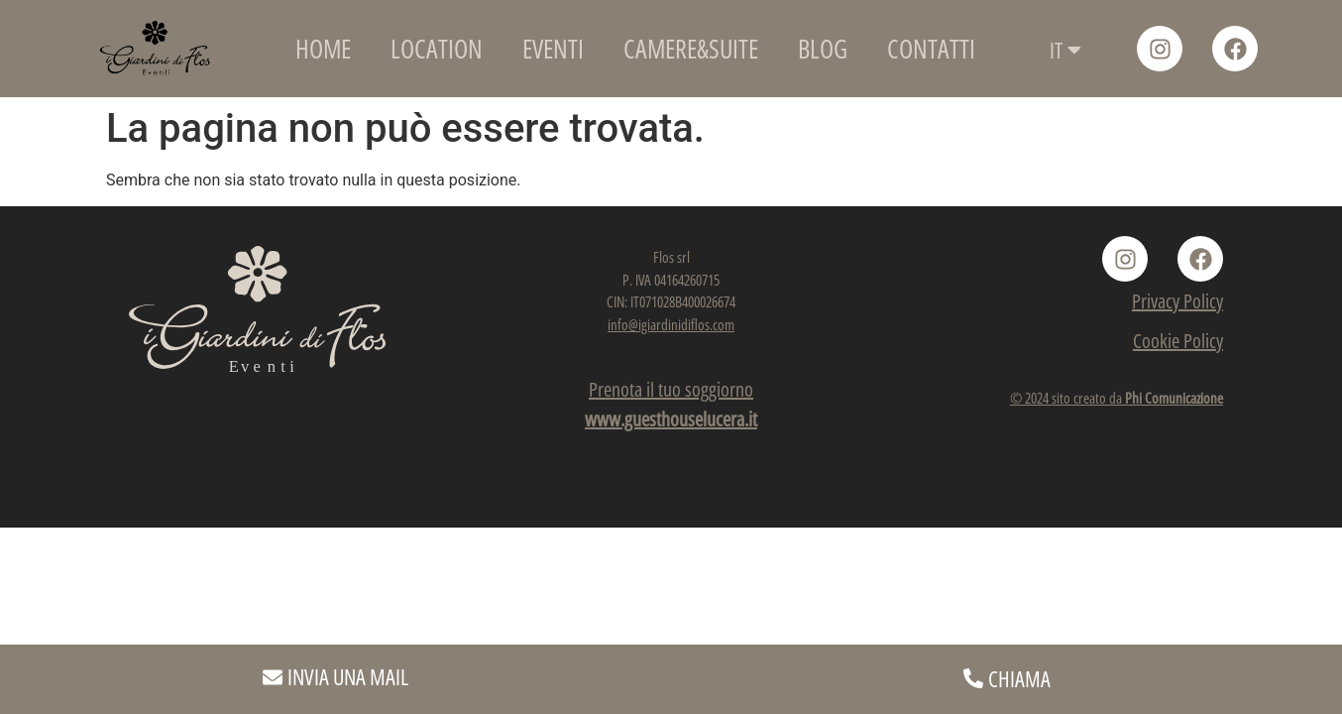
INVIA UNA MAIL (347, 676)
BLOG (822, 48)
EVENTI (553, 48)
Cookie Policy (1178, 340)
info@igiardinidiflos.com (671, 324)
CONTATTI (931, 48)
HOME (323, 48)
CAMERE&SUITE (690, 48)
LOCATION (437, 48)
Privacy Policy (1177, 301)
